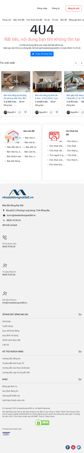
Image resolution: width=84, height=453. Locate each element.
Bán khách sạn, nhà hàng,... (14, 156)
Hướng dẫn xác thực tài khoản (16, 368)
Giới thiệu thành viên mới (13, 400)
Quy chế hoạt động (10, 331)
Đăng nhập (42, 8)
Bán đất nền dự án (14, 147)
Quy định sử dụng (10, 335)
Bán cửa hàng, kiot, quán (30, 151)
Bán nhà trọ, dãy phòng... (14, 151)
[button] (81, 63)
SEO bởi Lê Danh (9, 225)
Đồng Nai (8, 105)
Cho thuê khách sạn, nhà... (73, 160)
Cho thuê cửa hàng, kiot (57, 160)
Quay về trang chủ (42, 54)
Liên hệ (5, 345)
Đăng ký (56, 8)
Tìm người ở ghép (57, 155)
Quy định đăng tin (10, 391)
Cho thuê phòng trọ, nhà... (73, 150)
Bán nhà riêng (31, 137)
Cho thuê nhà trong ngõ (73, 141)
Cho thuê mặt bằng (73, 146)
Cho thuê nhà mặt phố (57, 146)
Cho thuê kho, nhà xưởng (57, 164)
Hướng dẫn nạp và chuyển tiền (16, 372)
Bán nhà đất (29, 131)
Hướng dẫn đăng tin (11, 358)
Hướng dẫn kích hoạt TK (13, 363)
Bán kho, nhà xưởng (31, 156)
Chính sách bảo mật (11, 340)
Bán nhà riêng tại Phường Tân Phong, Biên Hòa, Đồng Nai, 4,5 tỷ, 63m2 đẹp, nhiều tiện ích (16, 97)
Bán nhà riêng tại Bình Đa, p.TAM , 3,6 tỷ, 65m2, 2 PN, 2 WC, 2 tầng (46, 97)
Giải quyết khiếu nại (11, 396)
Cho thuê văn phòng (57, 150)
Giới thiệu (6, 321)
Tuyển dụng (7, 326)
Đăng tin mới (73, 8)
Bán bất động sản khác (14, 161)
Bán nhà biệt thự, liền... (31, 142)
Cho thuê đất (73, 155)
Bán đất (31, 147)
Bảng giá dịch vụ (9, 386)
